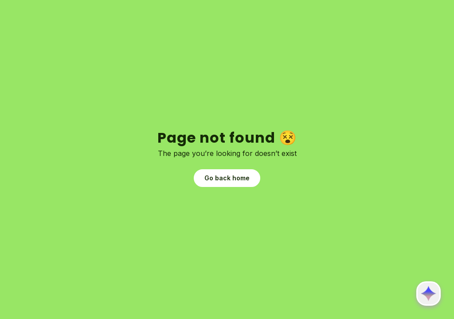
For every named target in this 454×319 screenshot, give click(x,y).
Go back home (227, 178)
